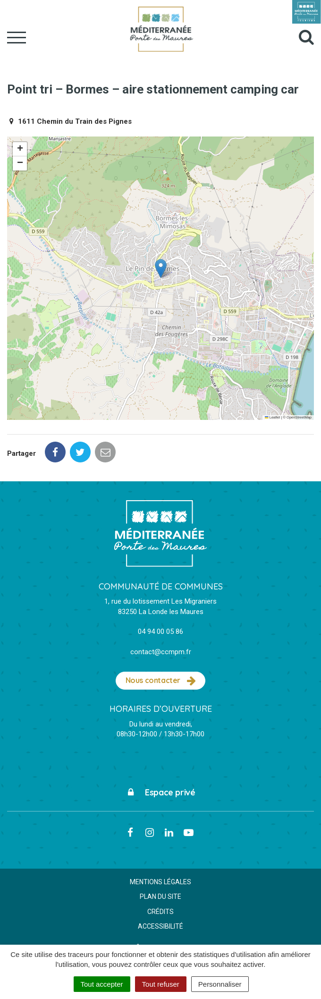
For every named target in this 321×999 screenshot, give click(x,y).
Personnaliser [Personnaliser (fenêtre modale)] (220, 984)
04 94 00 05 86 (160, 631)
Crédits (160, 911)
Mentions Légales (160, 882)
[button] (161, 268)
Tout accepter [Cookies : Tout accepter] (102, 984)
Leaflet (272, 417)
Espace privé (160, 792)
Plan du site (160, 896)
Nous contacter (161, 680)
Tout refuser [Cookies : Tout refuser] (160, 984)
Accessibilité (160, 926)
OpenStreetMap (299, 417)
